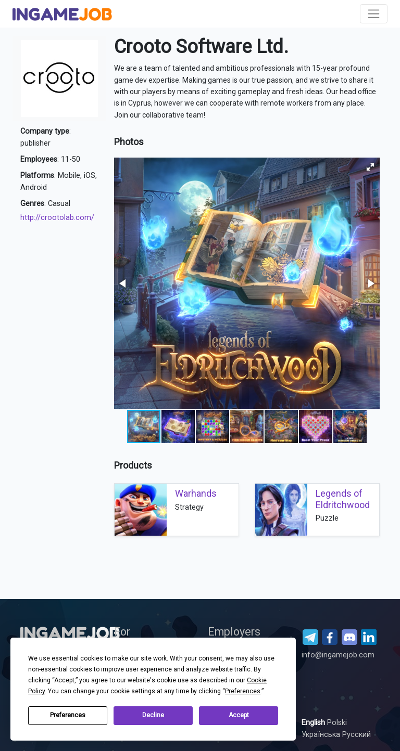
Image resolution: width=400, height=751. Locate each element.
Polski (337, 722)
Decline (153, 715)
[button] (370, 167)
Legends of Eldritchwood (343, 499)
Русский (356, 734)
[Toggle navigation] (374, 13)
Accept (239, 715)
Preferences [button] (242, 691)
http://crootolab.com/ (57, 217)
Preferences (67, 715)
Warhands (196, 493)
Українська (322, 734)
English (314, 722)
